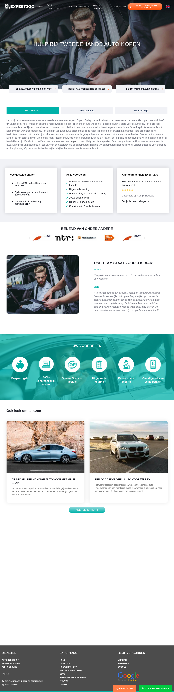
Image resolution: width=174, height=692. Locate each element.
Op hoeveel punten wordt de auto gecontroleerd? (32, 193)
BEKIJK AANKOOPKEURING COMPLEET (86, 89)
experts (74, 141)
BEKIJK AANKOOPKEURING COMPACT (33, 89)
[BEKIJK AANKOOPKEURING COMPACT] (54, 89)
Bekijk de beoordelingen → (135, 201)
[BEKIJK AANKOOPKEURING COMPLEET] (107, 89)
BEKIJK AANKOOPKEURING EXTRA (142, 89)
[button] (31, 184)
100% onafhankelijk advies (46, 381)
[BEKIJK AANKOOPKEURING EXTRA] (161, 89)
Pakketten (119, 6)
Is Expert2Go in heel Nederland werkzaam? (31, 184)
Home (40, 6)
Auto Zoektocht (53, 7)
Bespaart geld (20, 378)
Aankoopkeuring (79, 6)
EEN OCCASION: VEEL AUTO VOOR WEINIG (122, 479)
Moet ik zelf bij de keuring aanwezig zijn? (28, 202)
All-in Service (98, 7)
